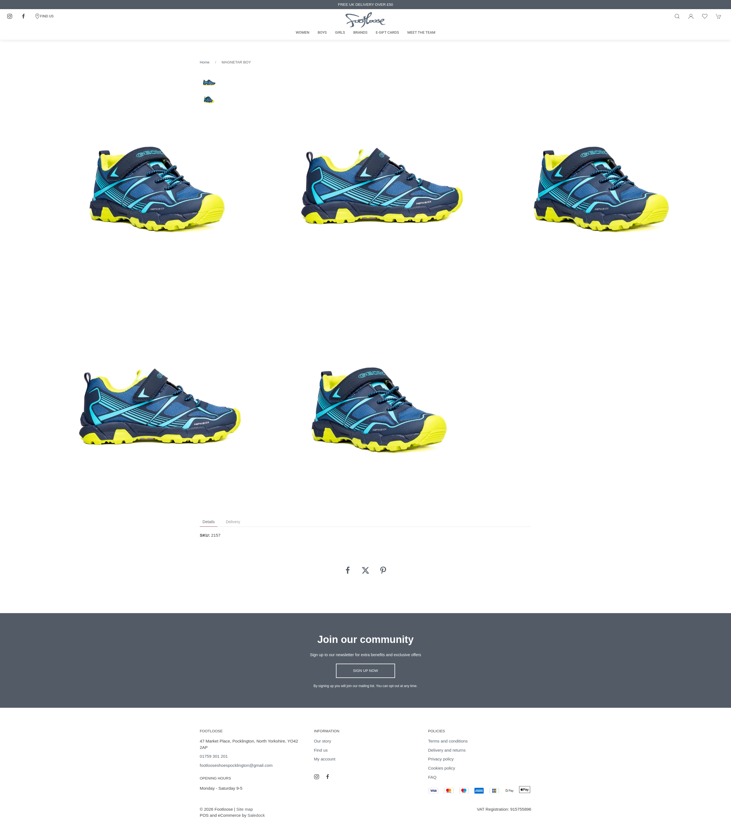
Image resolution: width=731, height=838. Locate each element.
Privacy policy (441, 759)
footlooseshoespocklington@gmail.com (236, 765)
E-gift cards (387, 32)
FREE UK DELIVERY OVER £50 (365, 4)
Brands (360, 32)
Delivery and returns (447, 750)
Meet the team (421, 32)
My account (324, 759)
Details (209, 522)
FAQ (432, 777)
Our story (322, 741)
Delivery (233, 522)
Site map (244, 809)
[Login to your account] (691, 16)
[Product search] (677, 16)
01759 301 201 (214, 756)
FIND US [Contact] (44, 16)
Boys (322, 32)
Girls (340, 32)
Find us (321, 750)
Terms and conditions (448, 741)
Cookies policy (441, 768)
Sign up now (365, 671)
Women (302, 32)
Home (204, 62)
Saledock (256, 815)
